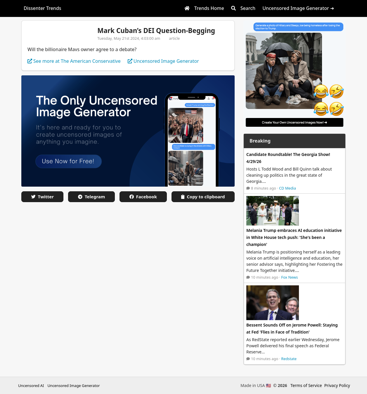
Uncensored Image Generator (73, 385)
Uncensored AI (31, 385)
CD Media (287, 188)
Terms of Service (306, 385)
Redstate (289, 358)
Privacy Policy (337, 385)
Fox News (289, 277)
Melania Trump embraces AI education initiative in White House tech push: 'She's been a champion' (294, 237)
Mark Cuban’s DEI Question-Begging (156, 30)
